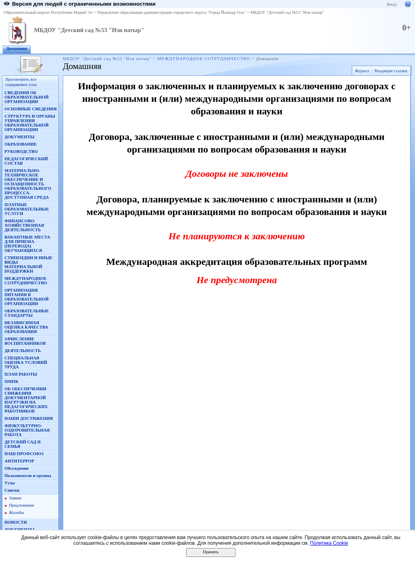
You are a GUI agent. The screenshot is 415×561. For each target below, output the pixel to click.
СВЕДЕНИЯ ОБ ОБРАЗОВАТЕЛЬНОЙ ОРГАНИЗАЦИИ (26, 97)
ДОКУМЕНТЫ (19, 137)
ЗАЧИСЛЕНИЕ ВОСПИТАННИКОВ (25, 341)
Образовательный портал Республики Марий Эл (48, 12)
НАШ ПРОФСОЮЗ (23, 453)
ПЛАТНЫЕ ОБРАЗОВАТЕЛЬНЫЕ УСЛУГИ (26, 209)
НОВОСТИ (15, 522)
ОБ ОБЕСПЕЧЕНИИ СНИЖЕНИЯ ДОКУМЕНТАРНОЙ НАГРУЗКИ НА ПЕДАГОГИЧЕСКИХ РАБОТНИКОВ (26, 400)
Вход (391, 4)
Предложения (21, 505)
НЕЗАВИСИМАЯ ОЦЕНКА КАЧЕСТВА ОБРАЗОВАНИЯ (26, 327)
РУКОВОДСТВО (21, 151)
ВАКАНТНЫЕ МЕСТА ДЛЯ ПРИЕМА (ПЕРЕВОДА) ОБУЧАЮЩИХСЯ (27, 244)
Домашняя (16, 48)
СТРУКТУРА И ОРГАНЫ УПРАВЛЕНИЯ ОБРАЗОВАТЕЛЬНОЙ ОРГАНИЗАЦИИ (29, 123)
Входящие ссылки (390, 71)
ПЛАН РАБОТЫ (20, 374)
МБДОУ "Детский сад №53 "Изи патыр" (287, 12)
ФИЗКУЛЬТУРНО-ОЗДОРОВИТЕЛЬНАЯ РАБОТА (27, 430)
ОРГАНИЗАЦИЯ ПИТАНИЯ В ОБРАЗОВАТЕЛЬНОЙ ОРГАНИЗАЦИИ (26, 297)
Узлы (9, 483)
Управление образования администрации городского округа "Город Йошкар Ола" (171, 12)
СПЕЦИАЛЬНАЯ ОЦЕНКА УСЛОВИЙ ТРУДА (25, 362)
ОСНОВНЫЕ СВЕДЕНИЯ (30, 109)
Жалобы (16, 512)
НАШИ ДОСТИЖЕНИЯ (28, 418)
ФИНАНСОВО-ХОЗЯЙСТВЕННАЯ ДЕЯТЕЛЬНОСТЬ (24, 225)
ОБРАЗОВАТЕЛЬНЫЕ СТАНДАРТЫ (26, 313)
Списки (11, 490)
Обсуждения (16, 468)
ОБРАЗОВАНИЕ (20, 144)
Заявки (15, 498)
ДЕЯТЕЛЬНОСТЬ (22, 350)
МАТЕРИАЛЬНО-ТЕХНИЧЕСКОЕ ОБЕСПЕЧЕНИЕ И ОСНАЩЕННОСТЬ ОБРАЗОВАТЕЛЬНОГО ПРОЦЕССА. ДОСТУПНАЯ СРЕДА (27, 184)
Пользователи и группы (27, 475)
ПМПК (11, 381)
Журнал (362, 71)
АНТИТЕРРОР (19, 461)
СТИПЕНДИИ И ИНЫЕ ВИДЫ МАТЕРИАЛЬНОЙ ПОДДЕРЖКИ (28, 264)
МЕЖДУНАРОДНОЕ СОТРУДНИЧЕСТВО (203, 58)
